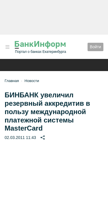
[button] (7, 47)
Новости (31, 81)
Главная (12, 81)
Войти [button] (95, 46)
